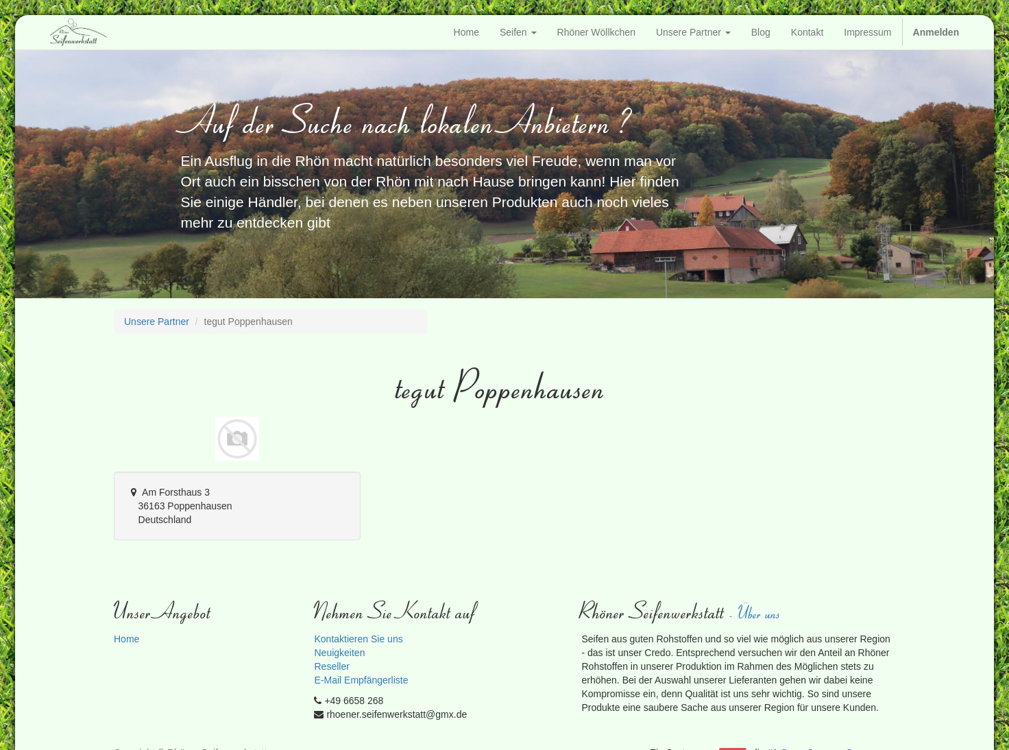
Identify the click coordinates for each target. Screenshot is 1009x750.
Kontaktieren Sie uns (358, 638)
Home (126, 638)
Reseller (331, 666)
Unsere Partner (156, 321)
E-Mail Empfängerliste (361, 680)
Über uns (760, 612)
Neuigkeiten (339, 652)
